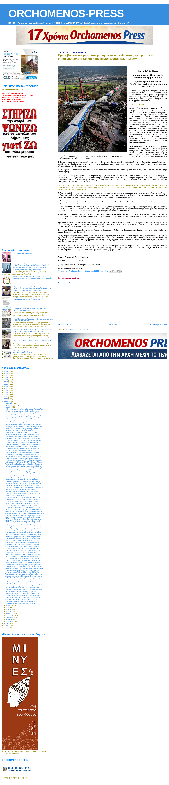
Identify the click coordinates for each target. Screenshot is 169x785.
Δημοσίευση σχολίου (65, 283)
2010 (6, 373)
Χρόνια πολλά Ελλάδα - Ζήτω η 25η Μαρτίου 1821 (21, 430)
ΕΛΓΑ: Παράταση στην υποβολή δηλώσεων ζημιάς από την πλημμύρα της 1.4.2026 (32, 351)
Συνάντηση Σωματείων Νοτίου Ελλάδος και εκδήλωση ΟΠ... (24, 427)
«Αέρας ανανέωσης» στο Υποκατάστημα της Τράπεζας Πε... (24, 409)
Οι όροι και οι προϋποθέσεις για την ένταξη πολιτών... (22, 599)
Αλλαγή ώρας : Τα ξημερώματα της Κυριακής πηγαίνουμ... (23, 436)
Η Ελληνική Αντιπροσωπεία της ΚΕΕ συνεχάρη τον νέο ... (23, 558)
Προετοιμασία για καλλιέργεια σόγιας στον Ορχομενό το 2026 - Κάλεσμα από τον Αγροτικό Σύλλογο (32, 330)
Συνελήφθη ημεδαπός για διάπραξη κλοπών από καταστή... (24, 568)
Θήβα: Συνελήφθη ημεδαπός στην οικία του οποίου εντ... (23, 560)
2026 (6, 627)
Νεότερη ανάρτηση (65, 325)
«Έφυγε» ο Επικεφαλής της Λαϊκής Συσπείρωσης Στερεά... (23, 534)
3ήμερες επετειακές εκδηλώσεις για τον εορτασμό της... (22, 442)
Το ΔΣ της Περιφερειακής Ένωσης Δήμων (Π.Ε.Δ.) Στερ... (23, 493)
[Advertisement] (113, 302)
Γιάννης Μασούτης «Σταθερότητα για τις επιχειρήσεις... (22, 478)
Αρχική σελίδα (111, 325)
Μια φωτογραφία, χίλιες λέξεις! (14, 495)
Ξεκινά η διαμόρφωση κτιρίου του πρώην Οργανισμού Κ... (23, 479)
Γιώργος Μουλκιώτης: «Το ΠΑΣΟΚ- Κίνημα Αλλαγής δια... (23, 562)
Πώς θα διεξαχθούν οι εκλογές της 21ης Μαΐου (20, 489)
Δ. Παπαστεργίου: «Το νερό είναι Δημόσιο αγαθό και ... (22, 523)
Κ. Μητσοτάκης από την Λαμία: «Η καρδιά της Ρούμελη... (23, 466)
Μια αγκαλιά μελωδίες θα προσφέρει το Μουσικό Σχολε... (23, 538)
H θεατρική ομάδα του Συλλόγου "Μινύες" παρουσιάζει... (23, 482)
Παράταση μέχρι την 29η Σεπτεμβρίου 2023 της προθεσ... (23, 593)
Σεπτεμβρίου (10, 615)
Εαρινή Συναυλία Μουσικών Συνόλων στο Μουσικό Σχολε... (24, 476)
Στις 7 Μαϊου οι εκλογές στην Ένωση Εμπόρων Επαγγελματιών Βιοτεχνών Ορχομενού (29, 298)
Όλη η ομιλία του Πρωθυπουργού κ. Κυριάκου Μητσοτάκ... (23, 464)
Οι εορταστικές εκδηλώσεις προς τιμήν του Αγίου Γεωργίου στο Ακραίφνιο (29, 309)
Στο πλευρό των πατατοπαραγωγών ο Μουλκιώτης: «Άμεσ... (24, 474)
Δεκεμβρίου (10, 621)
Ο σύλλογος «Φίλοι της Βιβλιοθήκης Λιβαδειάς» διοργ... (22, 531)
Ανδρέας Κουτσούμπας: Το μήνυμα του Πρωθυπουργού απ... (24, 513)
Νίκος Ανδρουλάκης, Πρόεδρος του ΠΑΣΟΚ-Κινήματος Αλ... (24, 483)
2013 (6, 380)
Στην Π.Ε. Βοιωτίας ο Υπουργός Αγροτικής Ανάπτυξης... (22, 491)
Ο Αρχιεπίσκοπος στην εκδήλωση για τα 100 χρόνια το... (23, 438)
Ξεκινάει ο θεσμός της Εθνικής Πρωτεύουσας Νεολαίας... (23, 537)
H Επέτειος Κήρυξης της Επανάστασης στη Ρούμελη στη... (23, 458)
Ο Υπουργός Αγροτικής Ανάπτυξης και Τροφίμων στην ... (23, 448)
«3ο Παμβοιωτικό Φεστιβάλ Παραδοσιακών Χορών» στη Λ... (24, 468)
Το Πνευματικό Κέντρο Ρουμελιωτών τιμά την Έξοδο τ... (22, 499)
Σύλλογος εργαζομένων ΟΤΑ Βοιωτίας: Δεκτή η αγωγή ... (23, 525)
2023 (6, 401)
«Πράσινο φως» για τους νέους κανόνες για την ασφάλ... (23, 564)
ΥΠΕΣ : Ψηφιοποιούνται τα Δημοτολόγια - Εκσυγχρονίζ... (23, 521)
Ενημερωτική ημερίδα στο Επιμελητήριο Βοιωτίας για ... (22, 454)
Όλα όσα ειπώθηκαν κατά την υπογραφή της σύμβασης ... (23, 574)
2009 (6, 371)
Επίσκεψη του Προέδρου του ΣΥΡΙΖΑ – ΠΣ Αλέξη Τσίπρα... (23, 462)
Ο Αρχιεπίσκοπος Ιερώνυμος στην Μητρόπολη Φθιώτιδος (23, 532)
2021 (6, 397)
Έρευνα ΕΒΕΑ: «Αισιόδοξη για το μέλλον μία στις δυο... (22, 552)
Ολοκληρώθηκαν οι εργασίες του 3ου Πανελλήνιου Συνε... (23, 586)
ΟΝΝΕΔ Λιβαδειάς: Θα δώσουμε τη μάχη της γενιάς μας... (23, 505)
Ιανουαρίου (10, 403)
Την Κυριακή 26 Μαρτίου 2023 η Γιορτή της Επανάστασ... (23, 429)
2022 (6, 399)
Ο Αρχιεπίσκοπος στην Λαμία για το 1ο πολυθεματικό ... (22, 544)
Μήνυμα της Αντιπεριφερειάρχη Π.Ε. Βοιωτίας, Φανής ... (23, 411)
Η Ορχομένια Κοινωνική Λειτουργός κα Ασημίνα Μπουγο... (23, 440)
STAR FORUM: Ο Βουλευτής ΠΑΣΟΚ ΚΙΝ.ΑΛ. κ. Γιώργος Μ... (24, 487)
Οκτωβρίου (10, 617)
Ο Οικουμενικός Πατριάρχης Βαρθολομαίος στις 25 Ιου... (23, 497)
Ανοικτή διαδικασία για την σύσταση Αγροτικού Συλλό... (22, 434)
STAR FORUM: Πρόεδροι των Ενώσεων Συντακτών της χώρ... (25, 584)
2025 (6, 625)
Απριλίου (9, 605)
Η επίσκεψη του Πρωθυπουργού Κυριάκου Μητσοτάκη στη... (24, 460)
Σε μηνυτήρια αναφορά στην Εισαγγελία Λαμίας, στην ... (22, 517)
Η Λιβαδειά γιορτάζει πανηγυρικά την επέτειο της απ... (22, 603)
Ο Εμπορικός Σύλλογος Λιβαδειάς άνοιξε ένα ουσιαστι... (22, 421)
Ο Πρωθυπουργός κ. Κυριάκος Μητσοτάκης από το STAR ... (24, 501)
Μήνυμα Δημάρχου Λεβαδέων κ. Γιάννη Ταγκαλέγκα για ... (23, 417)
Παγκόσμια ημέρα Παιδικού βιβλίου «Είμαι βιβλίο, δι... (22, 572)
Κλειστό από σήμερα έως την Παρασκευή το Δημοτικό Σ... (23, 509)
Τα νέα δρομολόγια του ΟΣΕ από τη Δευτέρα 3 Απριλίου (22, 597)
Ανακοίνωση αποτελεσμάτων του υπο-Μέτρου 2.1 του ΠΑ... (24, 470)
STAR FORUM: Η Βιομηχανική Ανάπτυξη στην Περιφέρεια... (24, 578)
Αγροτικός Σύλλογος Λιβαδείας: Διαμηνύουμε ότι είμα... (22, 503)
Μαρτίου (9, 407)
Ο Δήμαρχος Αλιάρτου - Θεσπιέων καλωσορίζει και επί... (23, 542)
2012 (6, 377)
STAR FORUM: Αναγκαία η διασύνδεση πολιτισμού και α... (23, 519)
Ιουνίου (8, 609)
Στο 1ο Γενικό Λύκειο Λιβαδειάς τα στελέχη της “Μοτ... (22, 413)
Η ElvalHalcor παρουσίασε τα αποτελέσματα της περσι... (23, 507)
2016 (6, 386)
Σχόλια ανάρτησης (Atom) (78, 329)
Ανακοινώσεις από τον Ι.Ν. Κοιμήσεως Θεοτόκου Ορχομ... (23, 576)
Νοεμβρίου (9, 619)
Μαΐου (8, 607)
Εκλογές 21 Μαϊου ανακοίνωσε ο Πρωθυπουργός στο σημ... (24, 472)
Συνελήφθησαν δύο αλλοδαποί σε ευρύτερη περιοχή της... (23, 415)
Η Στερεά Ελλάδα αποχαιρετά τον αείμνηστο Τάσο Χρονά (23, 566)
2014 (6, 382)
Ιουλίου (8, 611)
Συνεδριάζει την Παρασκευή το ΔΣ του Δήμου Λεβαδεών (22, 529)
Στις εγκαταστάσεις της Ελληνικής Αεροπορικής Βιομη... (22, 556)
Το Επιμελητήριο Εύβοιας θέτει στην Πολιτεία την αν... (22, 582)
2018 (6, 390)
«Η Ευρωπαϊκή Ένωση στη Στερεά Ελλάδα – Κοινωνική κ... (24, 546)
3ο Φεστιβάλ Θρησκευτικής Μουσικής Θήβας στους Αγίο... (23, 456)
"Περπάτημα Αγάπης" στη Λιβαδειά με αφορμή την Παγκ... (23, 595)
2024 (6, 623)
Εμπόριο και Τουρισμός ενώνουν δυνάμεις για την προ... (23, 554)
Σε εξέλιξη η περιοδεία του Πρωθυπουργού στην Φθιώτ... (23, 452)
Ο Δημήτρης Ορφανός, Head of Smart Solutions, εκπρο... (23, 419)
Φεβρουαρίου (10, 405)
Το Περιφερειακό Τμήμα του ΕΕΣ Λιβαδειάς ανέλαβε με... (23, 444)
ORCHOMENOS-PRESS (66, 13)
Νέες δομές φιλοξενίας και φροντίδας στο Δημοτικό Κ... (22, 601)
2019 (6, 392)
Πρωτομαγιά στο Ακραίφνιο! (22, 253)
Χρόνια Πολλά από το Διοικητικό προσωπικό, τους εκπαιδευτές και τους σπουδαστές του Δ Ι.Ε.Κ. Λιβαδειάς (32, 277)
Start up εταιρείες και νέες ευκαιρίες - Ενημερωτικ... (21, 592)
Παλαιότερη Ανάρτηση (158, 325)
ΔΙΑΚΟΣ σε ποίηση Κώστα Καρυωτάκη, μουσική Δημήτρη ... (24, 424)
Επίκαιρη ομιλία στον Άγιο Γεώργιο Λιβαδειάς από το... (22, 432)
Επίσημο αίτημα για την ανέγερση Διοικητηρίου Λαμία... (22, 485)
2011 (6, 375)
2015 (6, 384)
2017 (6, 388)
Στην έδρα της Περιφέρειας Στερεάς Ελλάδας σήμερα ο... (23, 446)
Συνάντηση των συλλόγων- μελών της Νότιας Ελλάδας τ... (23, 511)
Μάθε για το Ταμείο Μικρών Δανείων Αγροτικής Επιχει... (22, 540)
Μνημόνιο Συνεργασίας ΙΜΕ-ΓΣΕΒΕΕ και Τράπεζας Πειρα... (24, 589)
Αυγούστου (10, 613)
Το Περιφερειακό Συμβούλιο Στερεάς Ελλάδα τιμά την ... (22, 570)
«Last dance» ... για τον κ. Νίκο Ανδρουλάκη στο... (21, 580)
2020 (6, 394)
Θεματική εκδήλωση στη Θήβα (14, 423)
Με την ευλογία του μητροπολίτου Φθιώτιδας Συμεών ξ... (23, 450)
